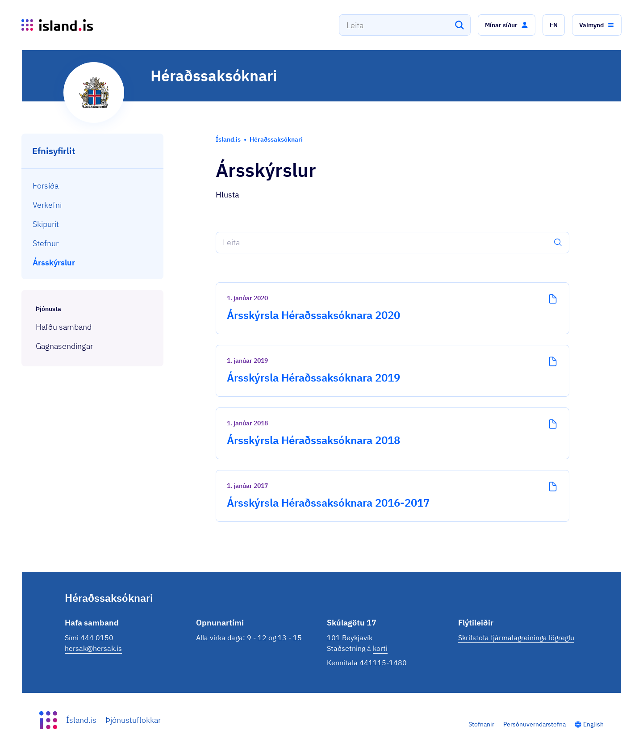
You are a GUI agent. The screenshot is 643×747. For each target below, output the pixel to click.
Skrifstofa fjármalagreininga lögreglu (516, 637)
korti (380, 648)
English (593, 724)
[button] (506, 25)
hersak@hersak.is (93, 648)
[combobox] (405, 25)
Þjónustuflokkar (133, 720)
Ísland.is (81, 720)
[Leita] (459, 25)
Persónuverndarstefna (534, 724)
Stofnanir (481, 724)
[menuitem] (92, 185)
